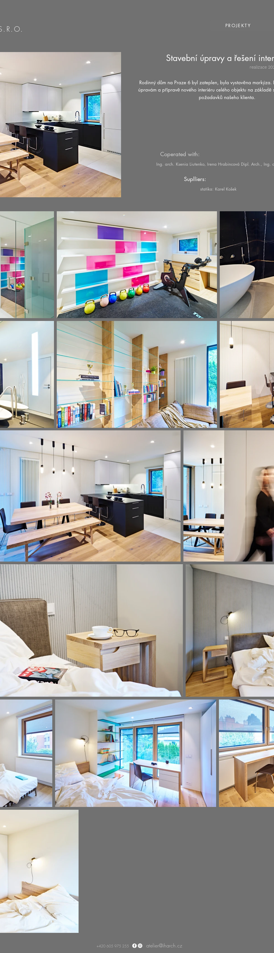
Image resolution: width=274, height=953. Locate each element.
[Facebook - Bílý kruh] (134, 945)
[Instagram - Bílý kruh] (140, 945)
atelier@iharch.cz (164, 945)
